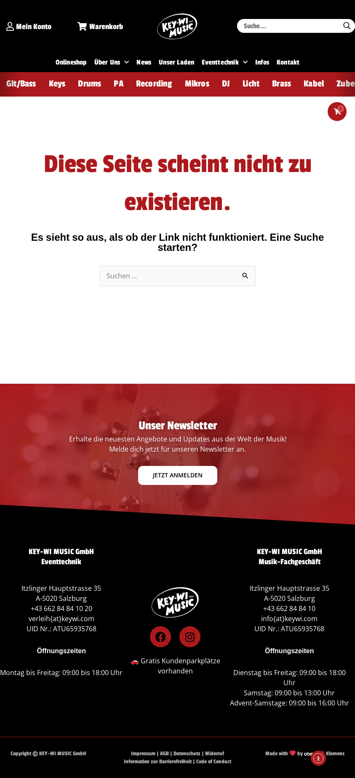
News (143, 62)
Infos (262, 62)
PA (118, 83)
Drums (89, 83)
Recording (154, 83)
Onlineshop (71, 62)
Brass (281, 83)
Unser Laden (176, 62)
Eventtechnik (225, 63)
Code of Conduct (213, 761)
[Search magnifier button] (347, 26)
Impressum (143, 754)
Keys (57, 83)
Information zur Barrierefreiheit (158, 761)
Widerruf (214, 754)
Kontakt (288, 62)
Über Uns (111, 63)
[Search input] (290, 25)
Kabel (314, 83)
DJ (226, 83)
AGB (164, 754)
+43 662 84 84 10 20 (61, 609)
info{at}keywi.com (289, 619)
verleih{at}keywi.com (61, 619)
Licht (251, 83)
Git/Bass (21, 83)
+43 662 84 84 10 (289, 609)
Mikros (197, 83)
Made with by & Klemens (304, 754)
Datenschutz (186, 754)
